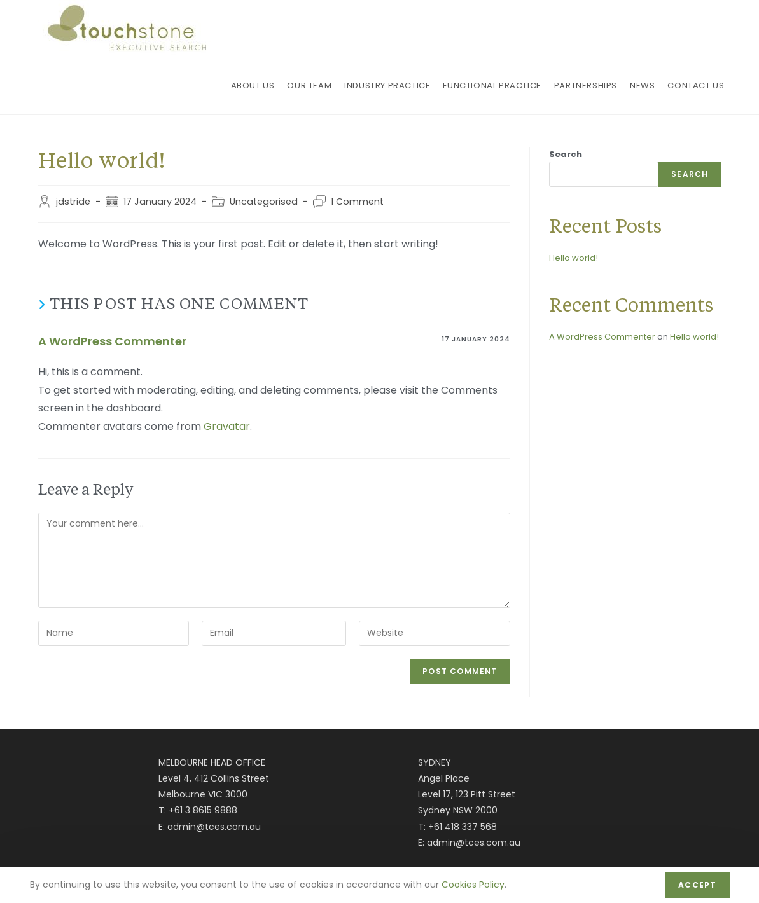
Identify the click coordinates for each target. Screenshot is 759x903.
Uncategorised (264, 201)
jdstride (73, 201)
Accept (697, 884)
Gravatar (227, 426)
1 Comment (357, 201)
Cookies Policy (473, 884)
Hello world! (573, 258)
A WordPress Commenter (112, 341)
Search (565, 154)
